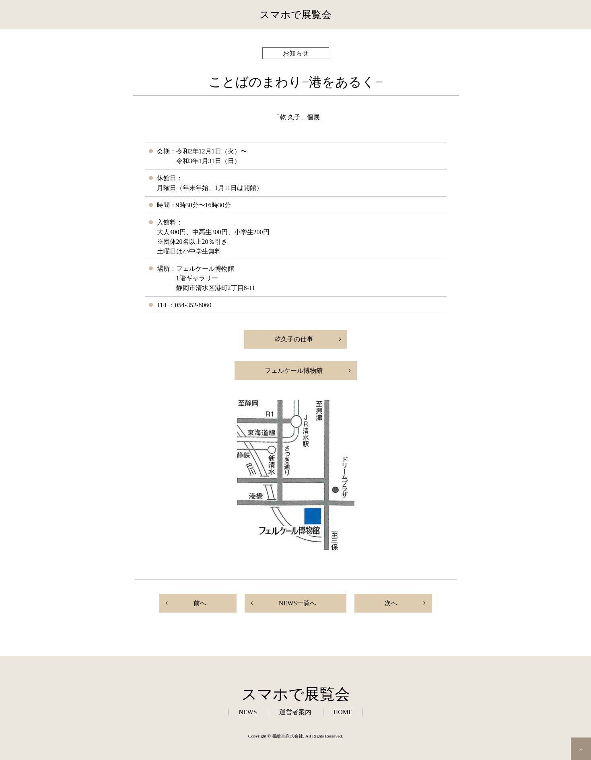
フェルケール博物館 (294, 370)
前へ (200, 603)
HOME (343, 712)
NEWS (248, 712)
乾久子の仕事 (293, 339)
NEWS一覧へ (297, 603)
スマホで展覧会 (295, 14)
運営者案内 (295, 712)
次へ (391, 603)
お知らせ (296, 53)
